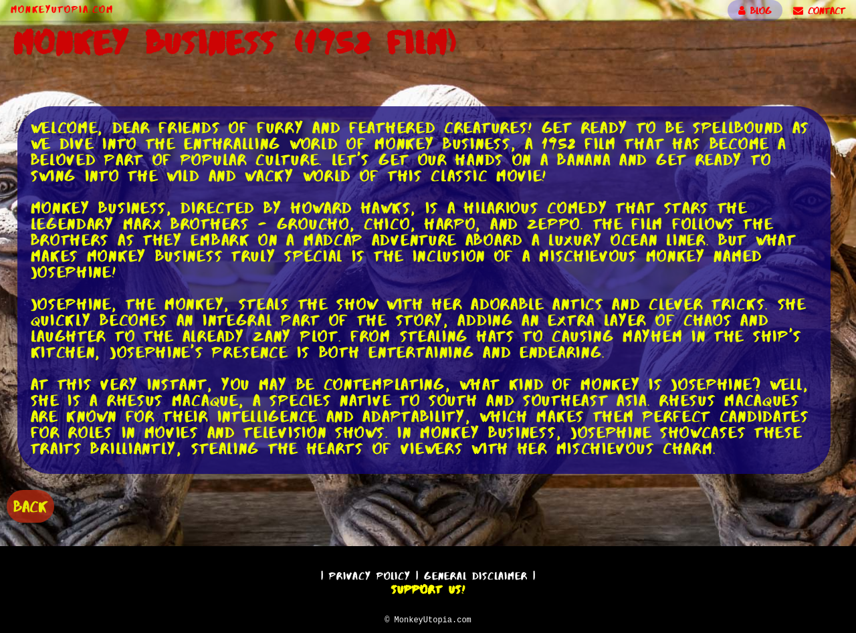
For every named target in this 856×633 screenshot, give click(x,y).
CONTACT (819, 11)
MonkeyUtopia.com (62, 9)
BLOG (755, 11)
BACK (30, 505)
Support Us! (428, 587)
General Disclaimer (476, 573)
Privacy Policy (370, 573)
